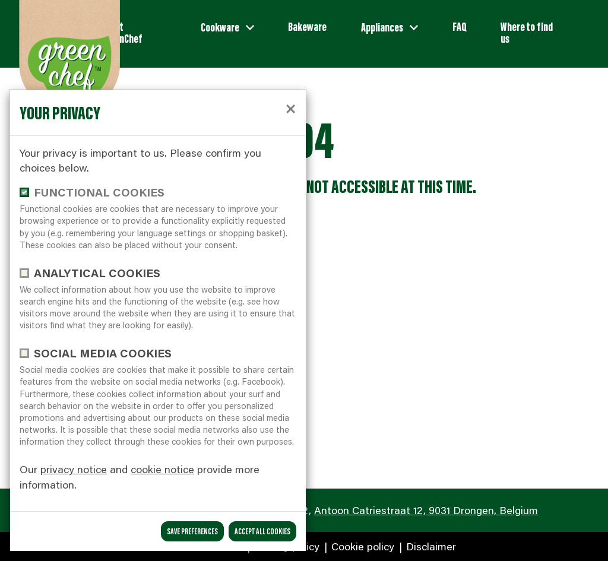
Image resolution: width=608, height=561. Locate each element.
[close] (291, 107)
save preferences (192, 531)
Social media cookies (103, 353)
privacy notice (73, 469)
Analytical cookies (97, 272)
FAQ (459, 26)
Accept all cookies (262, 531)
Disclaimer (429, 546)
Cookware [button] (221, 26)
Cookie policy (361, 546)
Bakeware (307, 26)
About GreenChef (121, 32)
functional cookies (99, 192)
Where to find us (527, 32)
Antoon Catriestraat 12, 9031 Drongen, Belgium (426, 510)
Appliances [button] (383, 26)
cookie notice (162, 469)
